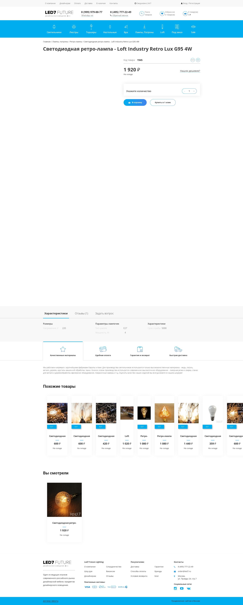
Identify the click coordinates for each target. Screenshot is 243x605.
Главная (47, 41)
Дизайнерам (65, 3)
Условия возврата (139, 576)
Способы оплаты (138, 571)
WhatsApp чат (87, 15)
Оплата (77, 3)
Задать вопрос (104, 313)
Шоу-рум (88, 571)
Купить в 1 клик (163, 102)
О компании (50, 3)
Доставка (88, 3)
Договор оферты (50, 601)
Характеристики (56, 313)
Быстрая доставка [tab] (178, 351)
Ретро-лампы (76, 41)
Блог (157, 576)
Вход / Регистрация (191, 3)
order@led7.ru (184, 571)
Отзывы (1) (81, 313)
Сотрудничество (113, 566)
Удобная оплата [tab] (103, 351)
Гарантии (159, 566)
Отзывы (110, 576)
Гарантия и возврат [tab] (139, 351)
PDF (192, 60)
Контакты (114, 3)
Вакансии (110, 571)
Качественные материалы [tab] (63, 351)
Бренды (158, 571)
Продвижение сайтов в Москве (185, 601)
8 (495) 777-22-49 (120, 12)
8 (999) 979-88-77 (91, 12)
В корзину (135, 102)
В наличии (101, 3)
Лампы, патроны (60, 41)
